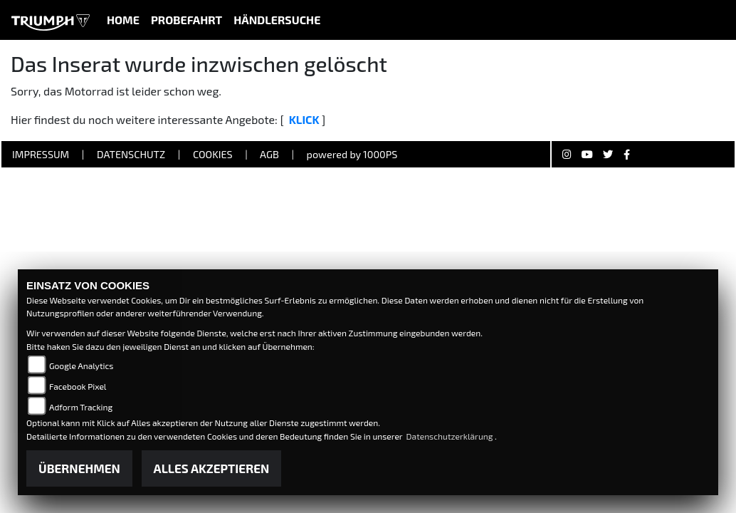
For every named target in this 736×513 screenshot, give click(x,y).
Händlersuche (276, 19)
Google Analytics (81, 365)
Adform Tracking (80, 407)
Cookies (213, 154)
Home (123, 19)
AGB (269, 154)
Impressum (40, 154)
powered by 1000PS (352, 154)
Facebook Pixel (77, 386)
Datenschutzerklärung (450, 436)
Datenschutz (131, 154)
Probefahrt (186, 19)
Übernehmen (79, 468)
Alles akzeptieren (212, 468)
